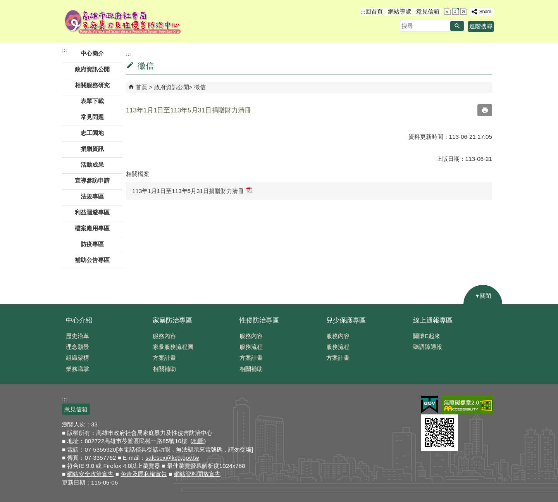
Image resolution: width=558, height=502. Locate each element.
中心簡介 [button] (92, 53)
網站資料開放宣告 (197, 474)
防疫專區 (92, 244)
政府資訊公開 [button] (92, 69)
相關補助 (164, 369)
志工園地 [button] (92, 132)
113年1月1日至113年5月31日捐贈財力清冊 (192, 190)
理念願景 (77, 346)
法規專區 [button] (92, 196)
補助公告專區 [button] (92, 260)
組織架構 (77, 357)
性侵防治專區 (259, 320)
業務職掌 (77, 369)
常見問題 (92, 117)
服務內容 (164, 336)
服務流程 (251, 346)
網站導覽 (399, 11)
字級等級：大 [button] (463, 11)
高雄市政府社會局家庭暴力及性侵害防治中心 (123, 21)
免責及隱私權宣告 (144, 474)
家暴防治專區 (172, 320)
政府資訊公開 (171, 87)
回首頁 (374, 11)
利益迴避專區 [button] (92, 212)
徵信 (200, 87)
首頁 (141, 87)
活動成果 (92, 164)
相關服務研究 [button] (92, 85)
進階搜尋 (481, 26)
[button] (457, 26)
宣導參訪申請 (92, 180)
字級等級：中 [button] (455, 11)
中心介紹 (79, 320)
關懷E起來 (426, 336)
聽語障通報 (427, 346)
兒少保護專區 (346, 320)
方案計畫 (164, 357)
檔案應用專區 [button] (92, 228)
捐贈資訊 (92, 148)
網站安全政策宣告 (90, 474)
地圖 (198, 441)
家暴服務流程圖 (173, 346)
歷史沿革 (77, 336)
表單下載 (92, 101)
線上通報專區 (433, 320)
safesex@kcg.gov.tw (172, 457)
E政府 (429, 404)
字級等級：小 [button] (447, 11)
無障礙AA (468, 405)
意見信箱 (427, 11)
